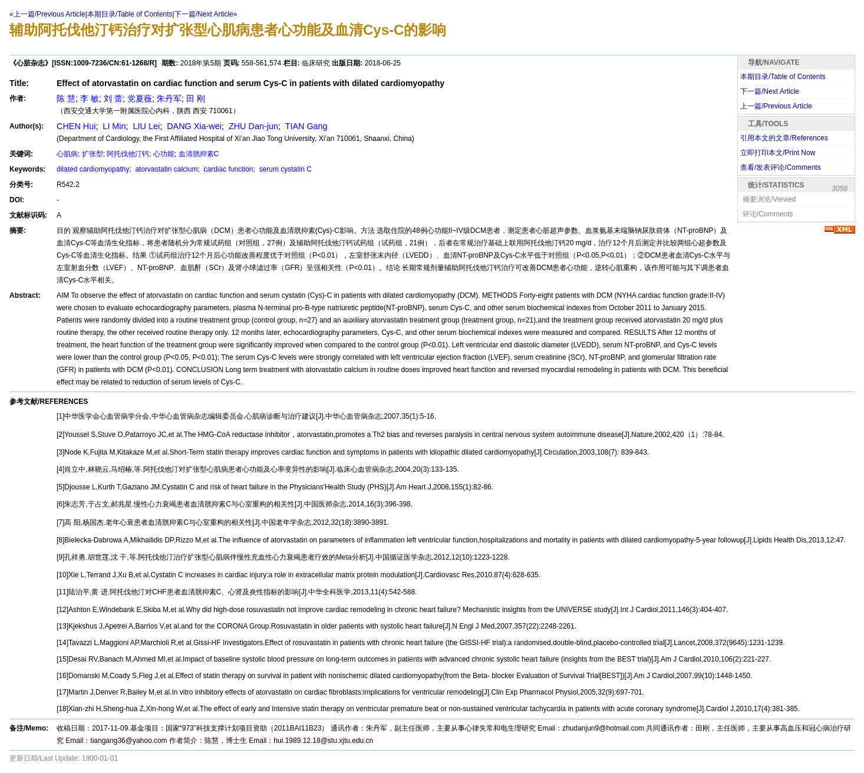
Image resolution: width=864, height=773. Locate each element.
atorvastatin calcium (165, 169)
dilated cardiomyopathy (93, 169)
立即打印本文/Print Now (777, 153)
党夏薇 (139, 98)
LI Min (113, 126)
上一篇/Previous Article (776, 106)
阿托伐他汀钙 (128, 154)
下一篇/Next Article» (206, 14)
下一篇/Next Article (769, 91)
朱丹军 (169, 98)
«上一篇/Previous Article (47, 14)
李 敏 (89, 98)
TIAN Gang (305, 126)
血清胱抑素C (199, 154)
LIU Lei (145, 126)
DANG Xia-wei (193, 126)
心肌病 (67, 154)
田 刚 (195, 98)
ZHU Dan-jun (252, 126)
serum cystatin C (284, 169)
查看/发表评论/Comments (780, 167)
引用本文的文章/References (784, 138)
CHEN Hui (76, 126)
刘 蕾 (113, 98)
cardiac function (227, 169)
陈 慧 (66, 98)
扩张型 (92, 154)
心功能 (163, 154)
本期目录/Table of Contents (130, 14)
